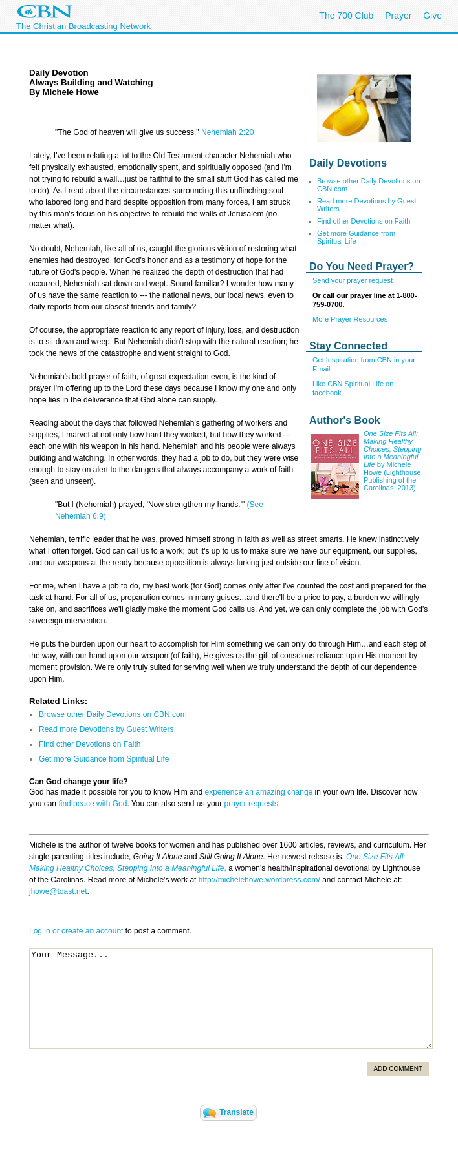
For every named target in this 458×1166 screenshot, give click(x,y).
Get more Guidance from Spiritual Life (356, 237)
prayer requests (251, 803)
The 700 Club (346, 15)
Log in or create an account (76, 930)
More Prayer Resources (349, 319)
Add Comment (397, 1068)
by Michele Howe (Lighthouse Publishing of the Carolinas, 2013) (392, 476)
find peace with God (92, 803)
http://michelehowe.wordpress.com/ (259, 879)
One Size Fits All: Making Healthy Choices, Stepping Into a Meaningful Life (392, 449)
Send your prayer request (352, 280)
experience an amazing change (258, 791)
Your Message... (231, 998)
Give (432, 15)
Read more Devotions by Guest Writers (106, 729)
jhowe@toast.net (58, 891)
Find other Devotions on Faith (363, 221)
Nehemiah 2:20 (227, 132)
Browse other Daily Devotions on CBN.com (113, 714)
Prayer (398, 15)
